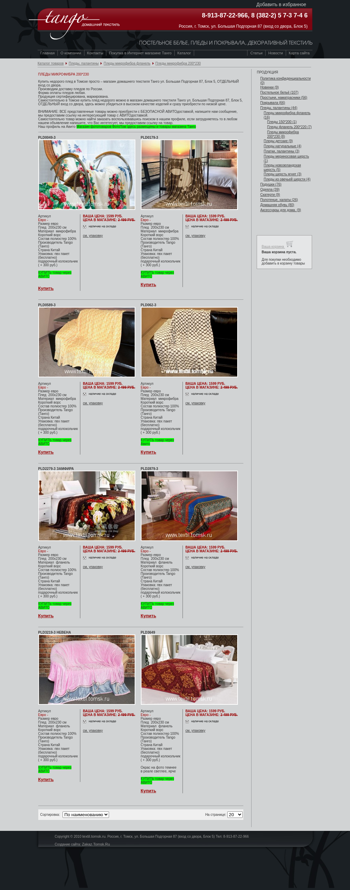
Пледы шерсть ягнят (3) (282, 174)
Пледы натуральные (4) (282, 146)
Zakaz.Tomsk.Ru (96, 844)
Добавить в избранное (281, 4)
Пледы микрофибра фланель (127, 63)
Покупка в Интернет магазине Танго (140, 53)
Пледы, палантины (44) (278, 108)
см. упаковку (93, 236)
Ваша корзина (277, 244)
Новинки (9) (269, 87)
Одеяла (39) (269, 189)
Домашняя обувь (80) (277, 205)
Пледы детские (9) (278, 141)
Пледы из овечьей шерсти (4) (287, 179)
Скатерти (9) (270, 195)
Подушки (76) (270, 184)
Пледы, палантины (84, 63)
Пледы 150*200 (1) (281, 122)
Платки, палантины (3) (281, 151)
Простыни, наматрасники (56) (283, 97)
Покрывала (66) (272, 103)
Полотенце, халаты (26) (279, 200)
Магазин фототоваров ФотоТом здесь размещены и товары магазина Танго (136, 127)
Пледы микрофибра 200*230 (178, 63)
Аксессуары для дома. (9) (280, 210)
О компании (70, 53)
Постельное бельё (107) (279, 92)
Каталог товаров (51, 63)
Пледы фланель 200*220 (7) (289, 127)
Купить (46, 288)
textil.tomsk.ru (94, 836)
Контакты (95, 53)
